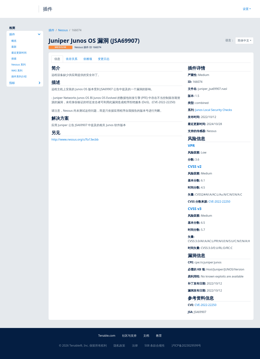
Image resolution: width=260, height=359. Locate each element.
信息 (57, 59)
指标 (24, 83)
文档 (146, 336)
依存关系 (71, 59)
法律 (135, 345)
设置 (246, 9)
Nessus (63, 30)
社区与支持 (129, 336)
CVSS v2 (194, 166)
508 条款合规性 (155, 345)
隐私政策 (119, 345)
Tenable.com (106, 336)
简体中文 (243, 40)
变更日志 (103, 59)
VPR (191, 145)
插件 (47, 9)
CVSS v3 (194, 208)
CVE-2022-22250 (219, 201)
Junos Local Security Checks (213, 110)
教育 (159, 336)
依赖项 (87, 59)
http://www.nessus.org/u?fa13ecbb (75, 139)
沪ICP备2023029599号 (186, 345)
